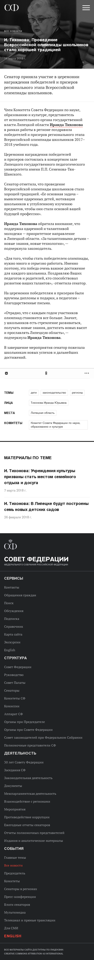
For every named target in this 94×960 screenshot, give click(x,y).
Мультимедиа (15, 912)
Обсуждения (13, 611)
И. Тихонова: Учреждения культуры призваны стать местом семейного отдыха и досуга (40, 476)
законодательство (54, 392)
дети (34, 392)
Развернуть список (87, 373)
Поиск (9, 603)
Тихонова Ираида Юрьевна (49, 403)
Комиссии (11, 706)
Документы (13, 786)
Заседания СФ (15, 770)
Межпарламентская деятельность (30, 793)
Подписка (11, 619)
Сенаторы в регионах (20, 889)
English (9, 650)
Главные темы (15, 857)
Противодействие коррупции (27, 817)
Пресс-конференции (20, 897)
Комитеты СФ (14, 698)
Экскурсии (12, 642)
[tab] (47, 373)
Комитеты (12, 881)
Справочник (13, 626)
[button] (86, 8)
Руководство (14, 675)
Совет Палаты (14, 682)
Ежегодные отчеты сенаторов (27, 825)
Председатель (14, 873)
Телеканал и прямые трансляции (29, 920)
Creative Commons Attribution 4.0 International (33, 953)
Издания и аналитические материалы (33, 841)
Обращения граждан (20, 595)
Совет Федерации (17, 667)
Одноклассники (46, 373)
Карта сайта (13, 634)
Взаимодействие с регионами (27, 801)
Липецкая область (43, 413)
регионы (77, 392)
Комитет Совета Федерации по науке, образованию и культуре (55, 424)
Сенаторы (11, 690)
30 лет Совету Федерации (24, 762)
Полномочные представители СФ (30, 745)
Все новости (13, 31)
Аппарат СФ (13, 714)
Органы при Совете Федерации (28, 730)
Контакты (11, 587)
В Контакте (6, 373)
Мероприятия (14, 809)
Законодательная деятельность (28, 778)
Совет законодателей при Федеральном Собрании (43, 737)
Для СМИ (11, 928)
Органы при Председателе (24, 722)
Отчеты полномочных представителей (34, 833)
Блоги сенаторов (17, 904)
